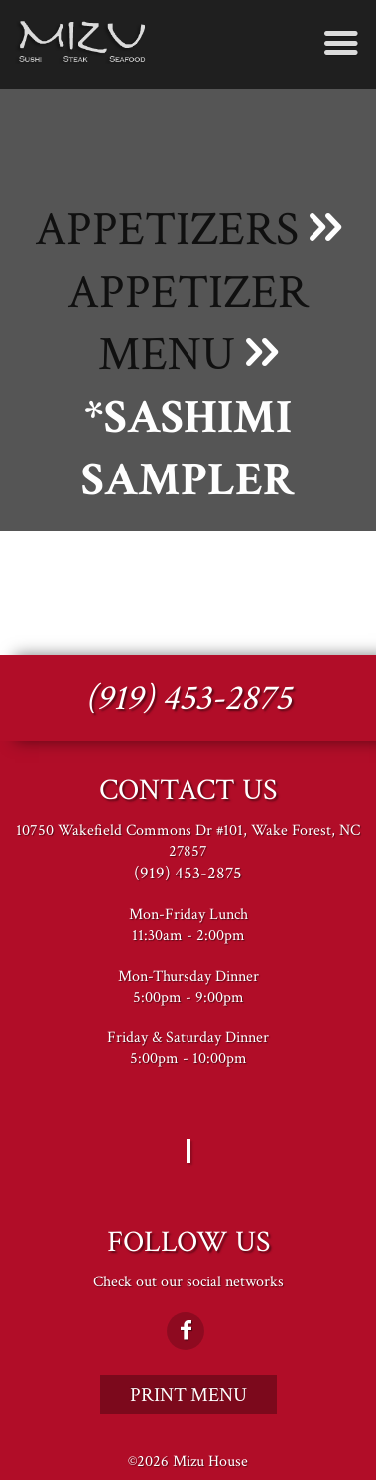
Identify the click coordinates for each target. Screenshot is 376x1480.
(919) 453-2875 (188, 698)
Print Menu (188, 1395)
